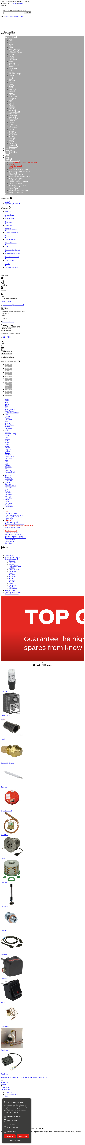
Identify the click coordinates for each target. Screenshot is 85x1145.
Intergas (12, 72)
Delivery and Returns (11, 1094)
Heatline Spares (14, 65)
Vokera (11, 108)
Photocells (12, 580)
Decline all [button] (23, 1136)
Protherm (12, 91)
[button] (16, 1140)
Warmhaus (12, 110)
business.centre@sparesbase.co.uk (13, 305)
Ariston (11, 40)
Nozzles (12, 131)
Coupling (12, 122)
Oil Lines (12, 136)
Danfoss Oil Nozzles (15, 566)
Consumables (13, 119)
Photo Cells (13, 138)
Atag (11, 42)
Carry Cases (13, 173)
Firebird (12, 56)
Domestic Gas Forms (16, 178)
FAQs (6, 1096)
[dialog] (16, 1120)
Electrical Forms (14, 180)
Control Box (13, 121)
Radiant (12, 93)
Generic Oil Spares (11, 559)
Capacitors (12, 117)
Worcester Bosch (14, 112)
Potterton (12, 87)
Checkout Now (6, 353)
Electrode (12, 124)
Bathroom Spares (10, 590)
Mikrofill (12, 82)
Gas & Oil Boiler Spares (12, 557)
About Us (8, 1098)
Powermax (12, 89)
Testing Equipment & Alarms (18, 190)
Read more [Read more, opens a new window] (15, 1113)
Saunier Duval (14, 96)
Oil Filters (12, 133)
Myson (11, 86)
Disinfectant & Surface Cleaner (19, 176)
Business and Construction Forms (20, 171)
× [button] (29, 1100)
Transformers (13, 147)
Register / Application (12, 203)
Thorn (11, 101)
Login (7, 202)
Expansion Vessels (6, 811)
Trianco (11, 103)
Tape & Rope (13, 188)
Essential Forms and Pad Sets (18, 182)
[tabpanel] (42, 628)
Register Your (5, 1083)
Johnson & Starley (15, 73)
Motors (11, 129)
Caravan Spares (9, 555)
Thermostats (13, 143)
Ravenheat (12, 94)
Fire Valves (13, 127)
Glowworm (13, 60)
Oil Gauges (13, 134)
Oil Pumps (12, 582)
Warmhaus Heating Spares (13, 592)
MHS (11, 77)
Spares (11, 141)
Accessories (13, 115)
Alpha (11, 39)
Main (11, 79)
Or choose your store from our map (14, 16)
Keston (11, 75)
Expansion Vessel (15, 126)
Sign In (14, 3)
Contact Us (8, 1092)
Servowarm (13, 98)
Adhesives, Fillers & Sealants (18, 169)
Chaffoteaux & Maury (16, 53)
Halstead (12, 63)
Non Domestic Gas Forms (17, 185)
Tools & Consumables (11, 594)
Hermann (12, 66)
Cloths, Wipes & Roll (16, 175)
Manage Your (6, 1088)
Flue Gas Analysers (15, 183)
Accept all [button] (9, 1136)
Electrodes (4, 787)
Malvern (12, 80)
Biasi (11, 47)
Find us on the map (8, 322)
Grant (11, 61)
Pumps (11, 140)
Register (20, 3)
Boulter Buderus (14, 49)
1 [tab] (43, 662)
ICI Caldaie (13, 68)
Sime (11, 100)
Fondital (12, 58)
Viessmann (12, 107)
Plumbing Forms (14, 187)
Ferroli (11, 54)
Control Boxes (5, 715)
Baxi (11, 46)
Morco (11, 84)
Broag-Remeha (14, 51)
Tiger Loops (13, 145)
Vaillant (12, 105)
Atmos (11, 44)
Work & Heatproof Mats (17, 192)
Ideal (11, 70)
